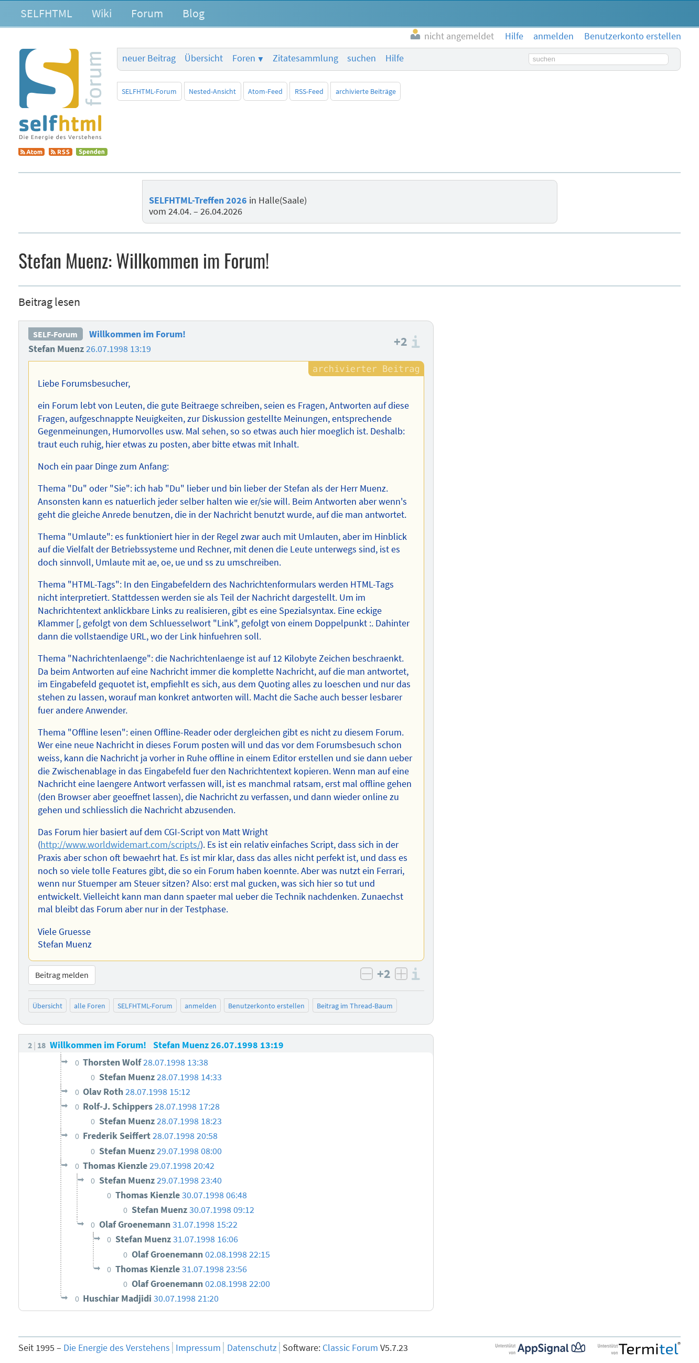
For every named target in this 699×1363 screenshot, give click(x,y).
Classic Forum (350, 1348)
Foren (243, 58)
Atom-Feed (265, 91)
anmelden (201, 1005)
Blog (193, 13)
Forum (147, 13)
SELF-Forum (55, 334)
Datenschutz (252, 1348)
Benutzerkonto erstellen (266, 1005)
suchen (361, 58)
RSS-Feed (309, 91)
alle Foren (89, 1005)
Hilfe (394, 58)
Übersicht (204, 58)
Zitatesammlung (305, 58)
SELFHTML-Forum (149, 91)
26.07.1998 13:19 (118, 349)
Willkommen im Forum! (137, 334)
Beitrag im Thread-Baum (355, 1005)
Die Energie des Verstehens (116, 1348)
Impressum (198, 1348)
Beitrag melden (62, 975)
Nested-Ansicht (212, 91)
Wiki (102, 13)
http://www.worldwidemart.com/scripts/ (120, 844)
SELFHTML (46, 13)
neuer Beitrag (149, 58)
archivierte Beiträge (366, 91)
